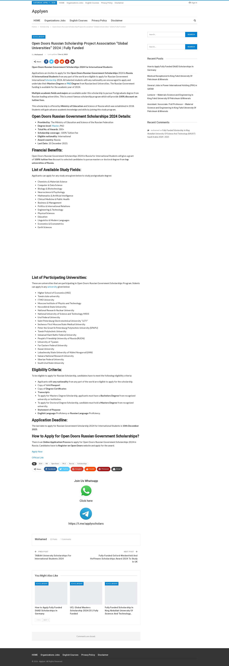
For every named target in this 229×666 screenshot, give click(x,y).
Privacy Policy (106, 3)
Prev (38, 620)
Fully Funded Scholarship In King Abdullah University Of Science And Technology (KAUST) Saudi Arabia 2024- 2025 (171, 133)
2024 (40, 464)
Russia (71, 464)
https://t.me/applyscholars (86, 523)
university (52, 286)
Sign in (193, 3)
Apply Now (37, 451)
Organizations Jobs (75, 3)
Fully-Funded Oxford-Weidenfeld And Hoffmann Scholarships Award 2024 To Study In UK (113, 558)
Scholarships (82, 464)
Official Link (38, 457)
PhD (69, 83)
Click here (86, 501)
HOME (61, 3)
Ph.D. (64, 464)
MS (47, 464)
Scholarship (38, 37)
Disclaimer (119, 3)
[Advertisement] (86, 251)
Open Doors (55, 464)
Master (55, 125)
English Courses (92, 3)
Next (46, 620)
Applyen (40, 11)
